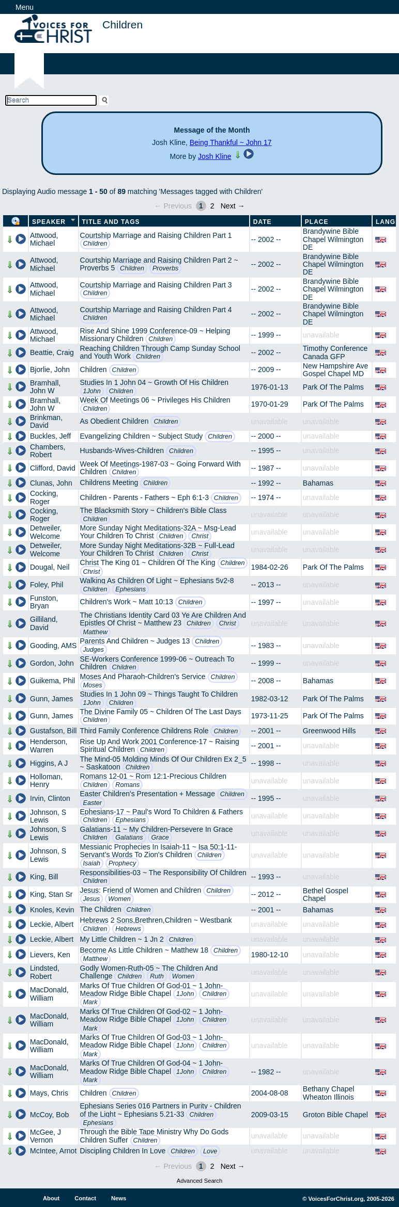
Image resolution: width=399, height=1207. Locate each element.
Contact (85, 1198)
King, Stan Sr (51, 894)
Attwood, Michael (44, 239)
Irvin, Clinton (50, 798)
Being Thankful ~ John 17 (231, 142)
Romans (127, 784)
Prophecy (122, 863)
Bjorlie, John (50, 369)
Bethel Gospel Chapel (325, 895)
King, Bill (44, 877)
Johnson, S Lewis (48, 816)
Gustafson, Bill (53, 731)
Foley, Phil (46, 585)
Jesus (91, 899)
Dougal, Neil (49, 567)
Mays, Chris (49, 1093)
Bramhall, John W (45, 387)
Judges (93, 649)
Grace (159, 837)
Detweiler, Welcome (46, 532)
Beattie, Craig (52, 352)
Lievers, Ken (50, 955)
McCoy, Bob (49, 1115)
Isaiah (92, 863)
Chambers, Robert (47, 451)
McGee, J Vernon (45, 1136)
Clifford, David (52, 468)
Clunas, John (51, 483)
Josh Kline (215, 156)
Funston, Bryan (44, 602)
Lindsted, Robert (44, 972)
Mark (90, 1002)
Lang (385, 222)
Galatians (129, 837)
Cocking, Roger (44, 497)
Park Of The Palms (333, 387)
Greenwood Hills (329, 731)
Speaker (49, 222)
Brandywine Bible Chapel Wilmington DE (333, 239)
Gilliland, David (44, 623)
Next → (233, 206)
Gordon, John (52, 663)
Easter (92, 803)
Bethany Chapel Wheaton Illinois (329, 1093)
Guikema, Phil (52, 681)
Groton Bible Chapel (335, 1115)
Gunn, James (51, 699)
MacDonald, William (49, 994)
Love (210, 1151)
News (118, 1198)
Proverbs (165, 268)
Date (262, 222)
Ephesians (130, 589)
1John (92, 391)
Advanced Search (199, 1181)
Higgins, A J (49, 763)
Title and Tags (111, 222)
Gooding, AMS (53, 645)
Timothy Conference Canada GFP (335, 352)
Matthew (95, 632)
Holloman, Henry (46, 780)
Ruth (157, 976)
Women (119, 899)
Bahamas (318, 483)
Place (317, 222)
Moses (92, 685)
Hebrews (128, 928)
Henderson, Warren (48, 745)
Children (95, 243)
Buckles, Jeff (50, 436)
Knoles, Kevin (52, 910)
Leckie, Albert (51, 924)
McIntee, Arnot (53, 1151)
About (51, 1198)
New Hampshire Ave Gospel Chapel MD (336, 370)
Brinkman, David (46, 421)
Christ (199, 536)
